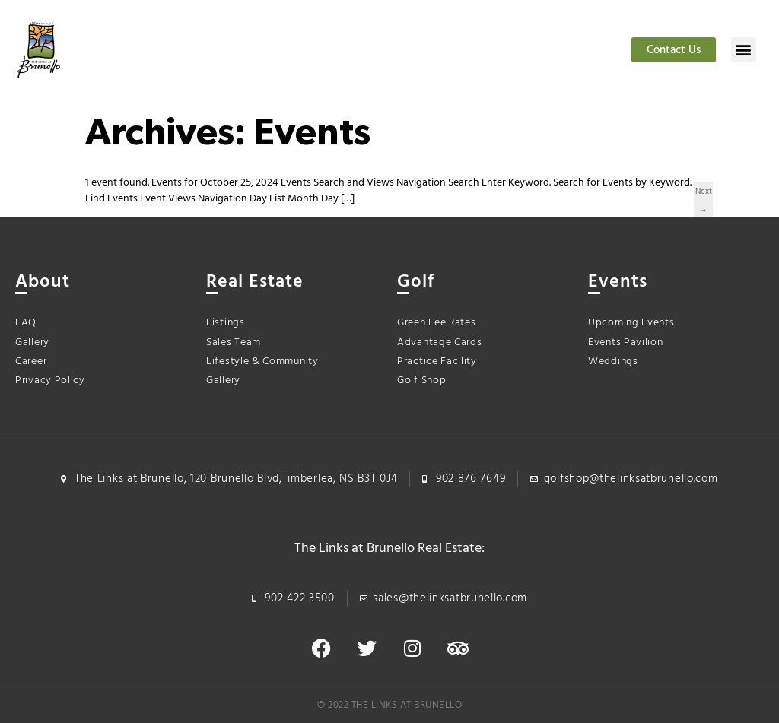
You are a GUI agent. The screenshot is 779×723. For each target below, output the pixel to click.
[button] (743, 49)
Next (703, 193)
